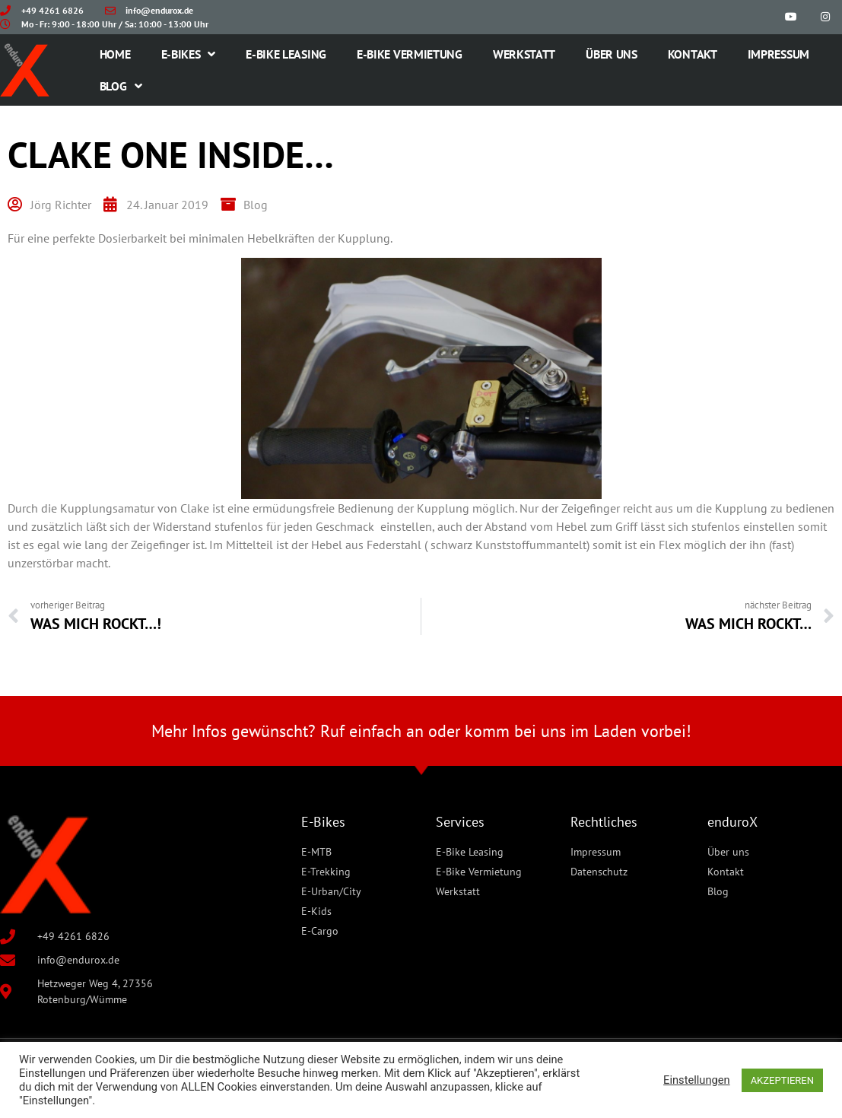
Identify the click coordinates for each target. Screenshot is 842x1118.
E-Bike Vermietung (409, 54)
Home (115, 54)
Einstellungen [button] (696, 1080)
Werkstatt (524, 54)
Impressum (778, 54)
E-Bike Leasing (286, 54)
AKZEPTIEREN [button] (782, 1080)
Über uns (611, 54)
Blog (121, 86)
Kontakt (692, 54)
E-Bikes (188, 54)
